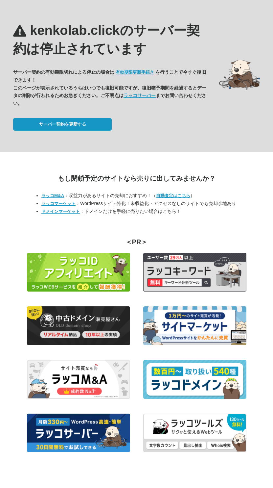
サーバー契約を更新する (62, 124)
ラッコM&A (52, 195)
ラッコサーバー (140, 95)
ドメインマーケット (60, 211)
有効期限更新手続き (135, 72)
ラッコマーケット (58, 203)
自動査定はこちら (173, 195)
